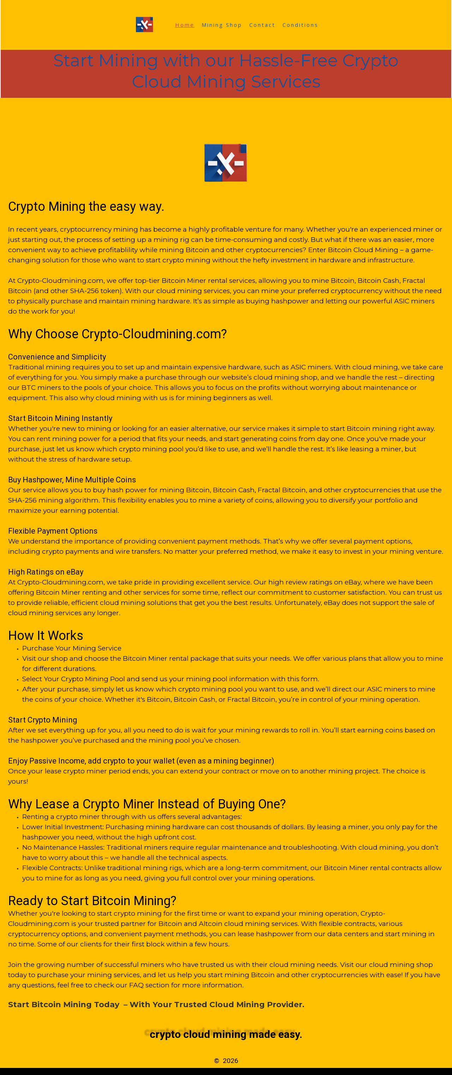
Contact (262, 24)
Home (185, 24)
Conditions (300, 24)
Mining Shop (222, 24)
